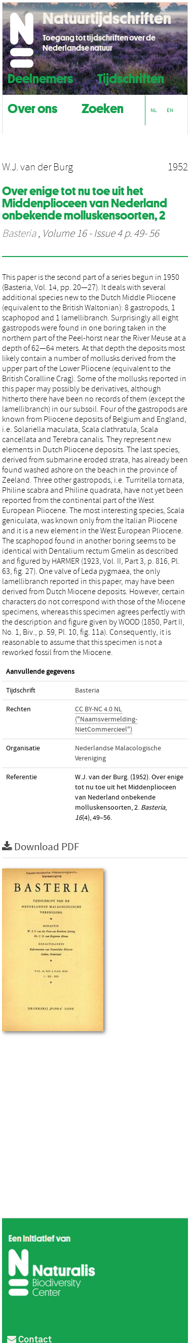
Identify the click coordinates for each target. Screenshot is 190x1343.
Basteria (19, 234)
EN (170, 110)
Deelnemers (40, 77)
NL (153, 110)
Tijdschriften (130, 77)
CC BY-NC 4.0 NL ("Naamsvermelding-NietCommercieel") (106, 719)
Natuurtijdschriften (107, 18)
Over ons (32, 107)
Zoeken (103, 107)
